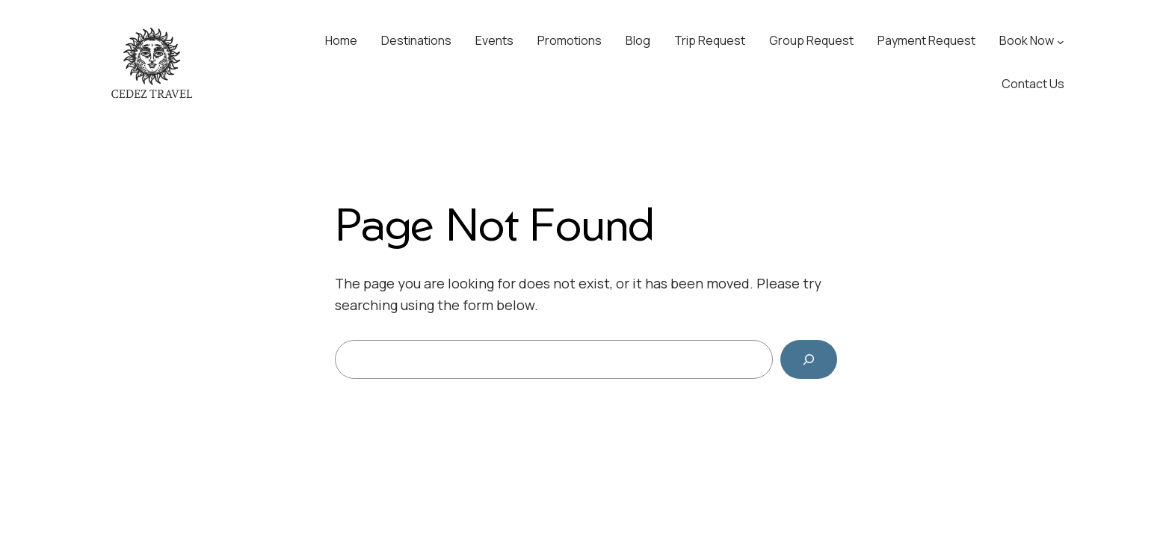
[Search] (808, 359)
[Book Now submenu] (1060, 41)
